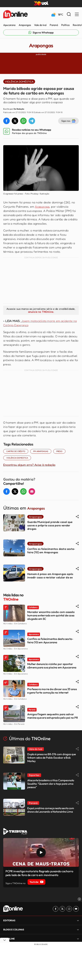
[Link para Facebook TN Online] (55, 909)
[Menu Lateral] (77, 14)
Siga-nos (68, 120)
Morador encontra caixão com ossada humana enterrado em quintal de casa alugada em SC (51, 615)
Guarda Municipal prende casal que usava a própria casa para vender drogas (50, 525)
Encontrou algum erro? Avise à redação (29, 464)
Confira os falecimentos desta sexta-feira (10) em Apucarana (50, 640)
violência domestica (17, 458)
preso (59, 451)
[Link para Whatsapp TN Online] (41, 32)
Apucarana (9, 25)
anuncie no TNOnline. (41, 311)
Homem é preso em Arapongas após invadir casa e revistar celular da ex (50, 575)
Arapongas (25, 25)
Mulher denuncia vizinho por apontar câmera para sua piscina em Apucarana (51, 665)
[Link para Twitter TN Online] (62, 909)
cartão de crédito (15, 451)
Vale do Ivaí (40, 25)
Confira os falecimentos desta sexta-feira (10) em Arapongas (51, 550)
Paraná (54, 25)
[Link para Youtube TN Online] (76, 909)
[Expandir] (78, 920)
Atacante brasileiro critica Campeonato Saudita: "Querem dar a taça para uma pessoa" (50, 784)
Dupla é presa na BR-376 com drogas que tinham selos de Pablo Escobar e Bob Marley (51, 757)
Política (65, 25)
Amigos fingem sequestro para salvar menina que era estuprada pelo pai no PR (52, 715)
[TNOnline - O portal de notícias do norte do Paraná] (15, 14)
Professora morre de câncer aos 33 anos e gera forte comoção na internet (52, 690)
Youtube (36, 881)
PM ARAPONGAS (40, 451)
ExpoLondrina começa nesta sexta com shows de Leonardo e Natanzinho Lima (50, 809)
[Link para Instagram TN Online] (69, 909)
